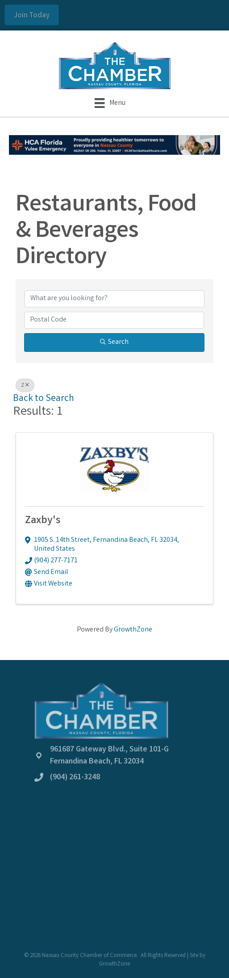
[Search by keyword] (114, 298)
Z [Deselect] (25, 385)
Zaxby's (42, 521)
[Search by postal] (114, 320)
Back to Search (43, 399)
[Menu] (110, 103)
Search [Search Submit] (114, 342)
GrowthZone (133, 630)
